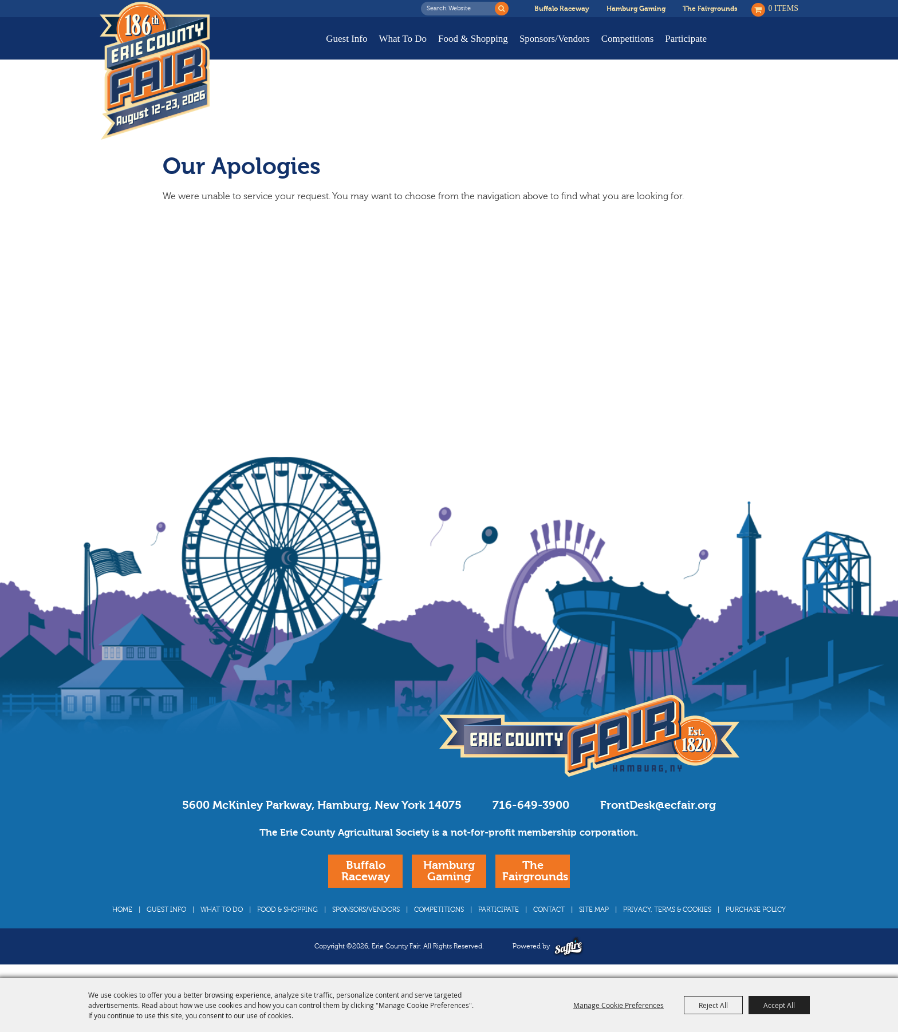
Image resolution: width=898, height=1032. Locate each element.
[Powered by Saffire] (568, 946)
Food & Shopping (473, 38)
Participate (686, 38)
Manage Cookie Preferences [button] (618, 1005)
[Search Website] (461, 8)
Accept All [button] (779, 1005)
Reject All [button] (713, 1005)
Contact (549, 910)
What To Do (403, 38)
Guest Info (346, 38)
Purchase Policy (756, 910)
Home (122, 910)
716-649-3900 (531, 805)
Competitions (627, 38)
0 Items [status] (784, 8)
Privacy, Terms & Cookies (667, 910)
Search (502, 8)
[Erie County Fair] (155, 71)
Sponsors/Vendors (554, 38)
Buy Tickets (762, 47)
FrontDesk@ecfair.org (658, 805)
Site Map (594, 910)
